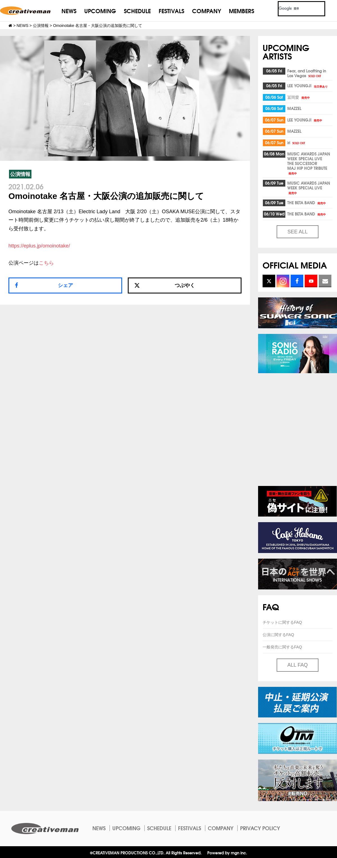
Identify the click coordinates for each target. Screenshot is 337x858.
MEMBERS (241, 10)
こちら (46, 263)
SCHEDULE (137, 10)
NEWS (69, 10)
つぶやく (164, 285)
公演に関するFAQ (278, 634)
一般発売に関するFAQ (282, 647)
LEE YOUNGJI (308, 85)
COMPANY (206, 10)
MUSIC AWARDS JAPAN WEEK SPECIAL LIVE (308, 187)
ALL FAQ (297, 665)
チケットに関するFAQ (282, 622)
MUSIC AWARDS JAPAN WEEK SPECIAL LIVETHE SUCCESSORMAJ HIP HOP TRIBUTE (308, 163)
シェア (65, 285)
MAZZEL (294, 108)
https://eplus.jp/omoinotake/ (39, 246)
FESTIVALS (171, 10)
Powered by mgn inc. (227, 852)
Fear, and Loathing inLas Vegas (306, 73)
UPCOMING (100, 10)
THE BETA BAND (307, 202)
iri (296, 142)
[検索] (295, 8)
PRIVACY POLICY (260, 828)
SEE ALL (297, 232)
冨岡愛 (299, 97)
